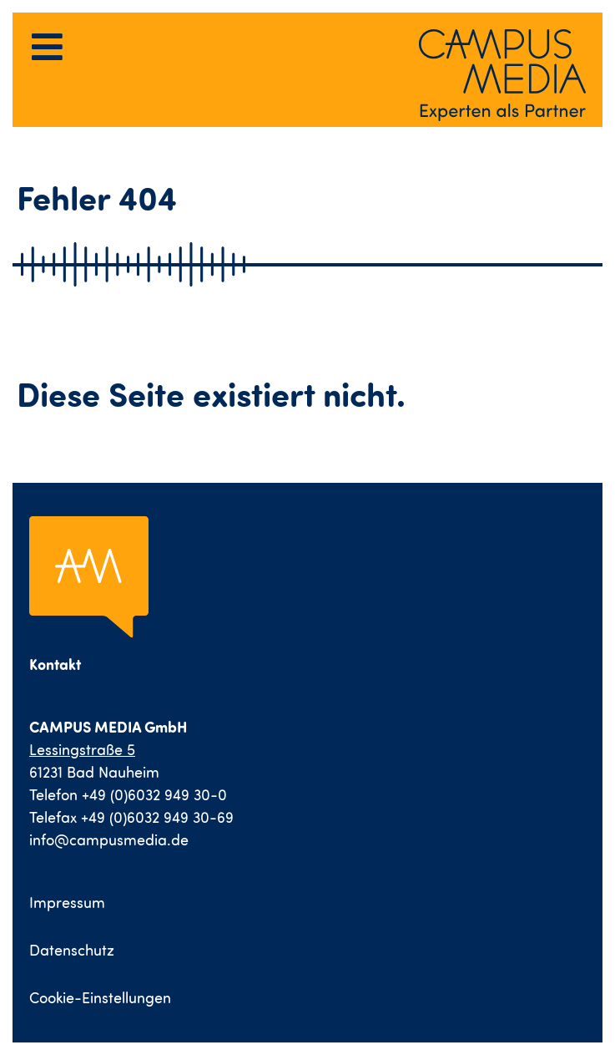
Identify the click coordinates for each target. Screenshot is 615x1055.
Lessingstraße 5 (82, 749)
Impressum (67, 902)
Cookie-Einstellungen (100, 997)
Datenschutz (71, 950)
